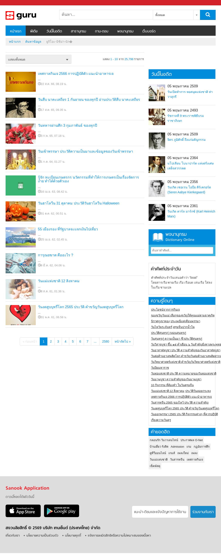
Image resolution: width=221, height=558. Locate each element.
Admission (177, 446)
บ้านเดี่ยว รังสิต (159, 446)
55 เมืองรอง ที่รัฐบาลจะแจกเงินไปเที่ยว (68, 229)
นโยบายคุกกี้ (73, 535)
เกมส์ (171, 453)
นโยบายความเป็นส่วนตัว (42, 535)
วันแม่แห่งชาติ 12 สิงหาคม (59, 281)
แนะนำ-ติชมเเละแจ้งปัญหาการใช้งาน (160, 512)
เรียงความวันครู (161, 420)
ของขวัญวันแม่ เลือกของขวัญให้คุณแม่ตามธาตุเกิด (183, 315)
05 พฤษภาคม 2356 (182, 182)
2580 (105, 341)
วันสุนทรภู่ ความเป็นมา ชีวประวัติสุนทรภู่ (176, 338)
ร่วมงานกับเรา (203, 512)
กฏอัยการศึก (202, 446)
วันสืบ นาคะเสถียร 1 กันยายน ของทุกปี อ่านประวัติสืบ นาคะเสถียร (89, 99)
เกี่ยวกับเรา (13, 535)
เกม (189, 446)
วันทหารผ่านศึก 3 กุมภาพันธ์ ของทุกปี (67, 125)
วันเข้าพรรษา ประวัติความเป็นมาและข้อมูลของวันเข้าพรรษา (85, 151)
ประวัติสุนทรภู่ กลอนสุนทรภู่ (168, 333)
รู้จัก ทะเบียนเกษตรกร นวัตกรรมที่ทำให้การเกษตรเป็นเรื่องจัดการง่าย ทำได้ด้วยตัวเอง (88, 179)
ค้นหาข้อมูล (33, 41)
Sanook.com (13, 3)
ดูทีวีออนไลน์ (158, 453)
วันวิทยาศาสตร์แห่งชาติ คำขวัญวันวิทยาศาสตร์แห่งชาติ (186, 362)
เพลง (194, 453)
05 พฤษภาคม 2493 (182, 110)
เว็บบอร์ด (149, 31)
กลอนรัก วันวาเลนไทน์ (164, 440)
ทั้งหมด (160, 15)
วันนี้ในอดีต (54, 31)
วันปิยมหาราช (160, 367)
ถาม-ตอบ (101, 31)
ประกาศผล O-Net (192, 440)
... (95, 341)
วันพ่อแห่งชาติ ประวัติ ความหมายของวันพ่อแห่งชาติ (183, 373)
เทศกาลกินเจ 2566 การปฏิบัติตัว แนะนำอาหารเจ (76, 74)
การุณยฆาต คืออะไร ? (55, 255)
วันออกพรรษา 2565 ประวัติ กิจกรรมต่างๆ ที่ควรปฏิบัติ (184, 414)
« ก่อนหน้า (30, 341)
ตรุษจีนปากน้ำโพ (184, 327)
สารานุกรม (78, 31)
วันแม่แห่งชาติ (159, 459)
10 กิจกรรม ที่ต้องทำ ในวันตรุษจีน (172, 385)
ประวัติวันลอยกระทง (198, 391)
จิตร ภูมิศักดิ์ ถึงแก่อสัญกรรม (186, 139)
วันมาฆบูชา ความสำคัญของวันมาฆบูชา (176, 379)
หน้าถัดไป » (123, 341)
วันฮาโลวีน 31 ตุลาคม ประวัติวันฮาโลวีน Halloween (78, 203)
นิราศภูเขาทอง (160, 321)
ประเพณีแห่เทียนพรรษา (185, 321)
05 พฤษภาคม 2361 (182, 206)
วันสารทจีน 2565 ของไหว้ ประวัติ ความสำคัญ (179, 402)
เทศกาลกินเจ (195, 459)
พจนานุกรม (125, 31)
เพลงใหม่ (183, 453)
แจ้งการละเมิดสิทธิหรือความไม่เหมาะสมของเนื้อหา (119, 535)
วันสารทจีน (177, 459)
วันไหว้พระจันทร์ (161, 327)
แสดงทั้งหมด (16, 59)
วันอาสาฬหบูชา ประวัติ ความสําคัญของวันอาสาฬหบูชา (185, 350)
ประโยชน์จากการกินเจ (165, 309)
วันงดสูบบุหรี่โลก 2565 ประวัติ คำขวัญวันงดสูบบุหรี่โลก (81, 307)
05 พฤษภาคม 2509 (182, 86)
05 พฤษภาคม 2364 (182, 158)
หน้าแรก (15, 31)
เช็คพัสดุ (155, 466)
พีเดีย (34, 31)
